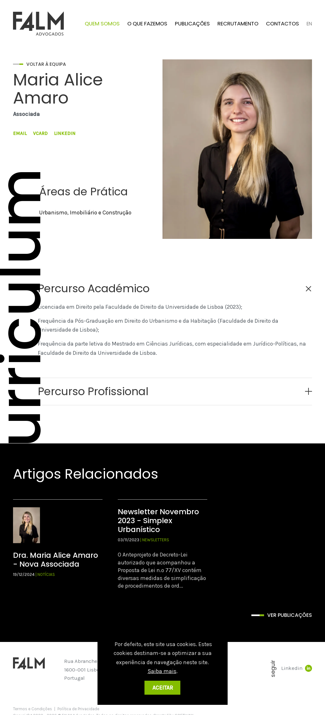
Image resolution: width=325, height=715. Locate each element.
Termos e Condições (32, 708)
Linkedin (296, 668)
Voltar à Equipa (46, 64)
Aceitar (162, 688)
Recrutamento (237, 23)
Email (20, 133)
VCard (40, 133)
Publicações (192, 23)
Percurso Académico (93, 288)
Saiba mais (162, 671)
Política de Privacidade (78, 708)
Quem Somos (102, 23)
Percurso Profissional (93, 391)
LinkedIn (65, 133)
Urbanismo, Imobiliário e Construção (85, 212)
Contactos (282, 23)
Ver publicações (289, 615)
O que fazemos (147, 23)
